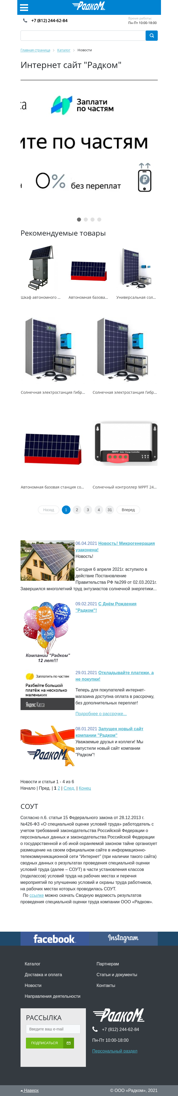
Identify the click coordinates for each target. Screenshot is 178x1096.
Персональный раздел (114, 1051)
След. (69, 788)
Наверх (30, 1090)
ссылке (36, 895)
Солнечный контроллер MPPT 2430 (125, 487)
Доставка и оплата (43, 974)
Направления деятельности (52, 996)
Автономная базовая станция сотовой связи (62, 487)
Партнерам (108, 964)
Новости (33, 985)
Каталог (33, 964)
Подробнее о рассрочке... (101, 713)
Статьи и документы (117, 974)
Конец (85, 788)
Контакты (106, 985)
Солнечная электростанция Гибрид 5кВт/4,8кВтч (66, 392)
